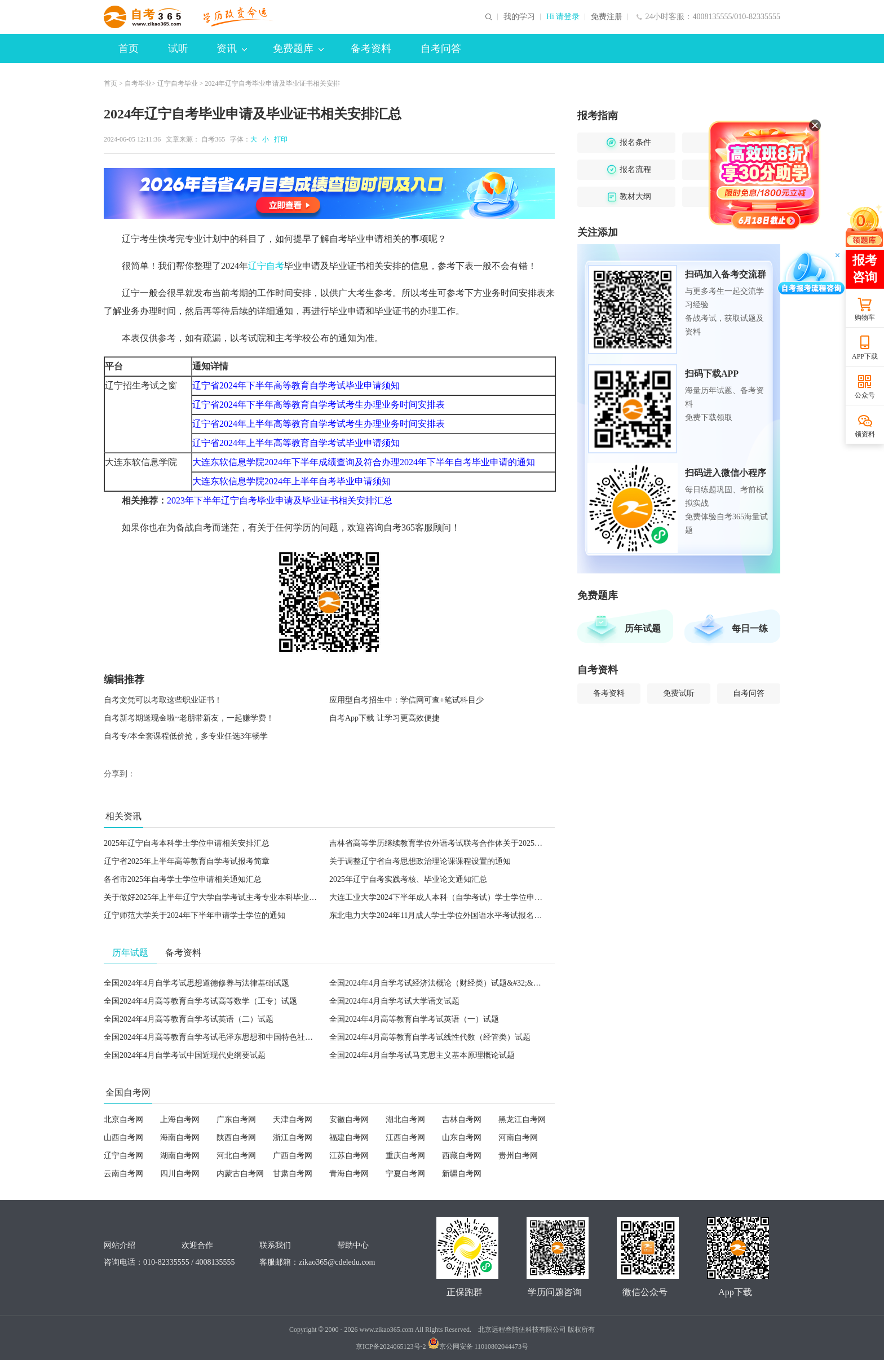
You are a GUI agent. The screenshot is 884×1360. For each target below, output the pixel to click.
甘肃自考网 (292, 1173)
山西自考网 (123, 1137)
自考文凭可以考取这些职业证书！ (163, 700)
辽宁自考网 (123, 1155)
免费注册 (606, 17)
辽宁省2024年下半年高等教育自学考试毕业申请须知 (296, 385)
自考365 (213, 139)
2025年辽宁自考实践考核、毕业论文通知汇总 (408, 879)
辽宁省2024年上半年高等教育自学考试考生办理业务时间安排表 (318, 424)
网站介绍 (119, 1245)
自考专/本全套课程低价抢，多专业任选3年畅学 (186, 736)
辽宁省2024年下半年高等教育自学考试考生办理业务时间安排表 (318, 404)
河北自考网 (236, 1155)
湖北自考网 (405, 1119)
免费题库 (298, 48)
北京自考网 (123, 1119)
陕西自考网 (236, 1137)
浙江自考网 (292, 1137)
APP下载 (865, 356)
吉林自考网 (461, 1119)
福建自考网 (349, 1137)
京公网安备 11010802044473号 (478, 1346)
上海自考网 (180, 1119)
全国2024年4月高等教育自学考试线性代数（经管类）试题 (430, 1037)
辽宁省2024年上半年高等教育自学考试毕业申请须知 (296, 443)
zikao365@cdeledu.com (337, 1262)
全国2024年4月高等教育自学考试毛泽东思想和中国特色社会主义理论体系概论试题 (248, 1037)
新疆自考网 (461, 1173)
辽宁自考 (266, 266)
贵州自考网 (518, 1155)
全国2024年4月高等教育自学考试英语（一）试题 (414, 1019)
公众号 (865, 395)
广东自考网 (236, 1119)
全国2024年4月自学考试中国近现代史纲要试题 (185, 1055)
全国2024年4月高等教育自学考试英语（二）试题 (188, 1019)
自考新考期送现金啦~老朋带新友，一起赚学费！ (189, 718)
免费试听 (679, 693)
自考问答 (441, 48)
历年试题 (643, 628)
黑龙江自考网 (522, 1119)
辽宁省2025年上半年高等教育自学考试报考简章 (186, 861)
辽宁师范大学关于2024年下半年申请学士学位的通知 (194, 915)
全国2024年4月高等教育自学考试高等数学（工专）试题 (200, 1001)
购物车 (865, 317)
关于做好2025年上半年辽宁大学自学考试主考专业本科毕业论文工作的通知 (234, 897)
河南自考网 (518, 1137)
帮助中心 (353, 1245)
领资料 (865, 434)
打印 (279, 139)
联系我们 (275, 1245)
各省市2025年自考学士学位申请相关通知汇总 (183, 879)
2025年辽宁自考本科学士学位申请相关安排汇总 (186, 843)
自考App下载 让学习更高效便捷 (384, 718)
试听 (178, 48)
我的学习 (519, 17)
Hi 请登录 (563, 17)
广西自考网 (292, 1155)
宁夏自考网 (405, 1173)
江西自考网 (405, 1137)
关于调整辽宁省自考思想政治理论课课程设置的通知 (420, 861)
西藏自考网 (461, 1155)
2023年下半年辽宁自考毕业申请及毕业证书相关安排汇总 (279, 500)
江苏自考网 (349, 1155)
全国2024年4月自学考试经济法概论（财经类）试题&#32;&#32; (438, 983)
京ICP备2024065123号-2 (391, 1346)
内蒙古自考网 (240, 1173)
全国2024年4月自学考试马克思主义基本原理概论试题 (422, 1055)
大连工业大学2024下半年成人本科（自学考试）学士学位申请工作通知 (451, 897)
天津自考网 (292, 1119)
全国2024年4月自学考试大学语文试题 (394, 1001)
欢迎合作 (197, 1245)
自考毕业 (138, 83)
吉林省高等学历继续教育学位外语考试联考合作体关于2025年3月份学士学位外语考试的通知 (489, 843)
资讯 (231, 48)
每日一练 (750, 628)
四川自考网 (180, 1173)
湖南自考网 (180, 1155)
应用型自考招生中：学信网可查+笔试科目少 (406, 700)
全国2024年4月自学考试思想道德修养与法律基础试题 (196, 983)
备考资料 (371, 48)
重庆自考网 (405, 1155)
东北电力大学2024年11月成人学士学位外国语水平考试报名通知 (439, 915)
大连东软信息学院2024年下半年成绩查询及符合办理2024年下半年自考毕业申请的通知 (363, 462)
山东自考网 (461, 1137)
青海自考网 (349, 1173)
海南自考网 (180, 1137)
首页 (128, 48)
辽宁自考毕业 (177, 83)
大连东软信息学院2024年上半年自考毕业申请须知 (291, 481)
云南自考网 (123, 1173)
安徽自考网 (349, 1119)
